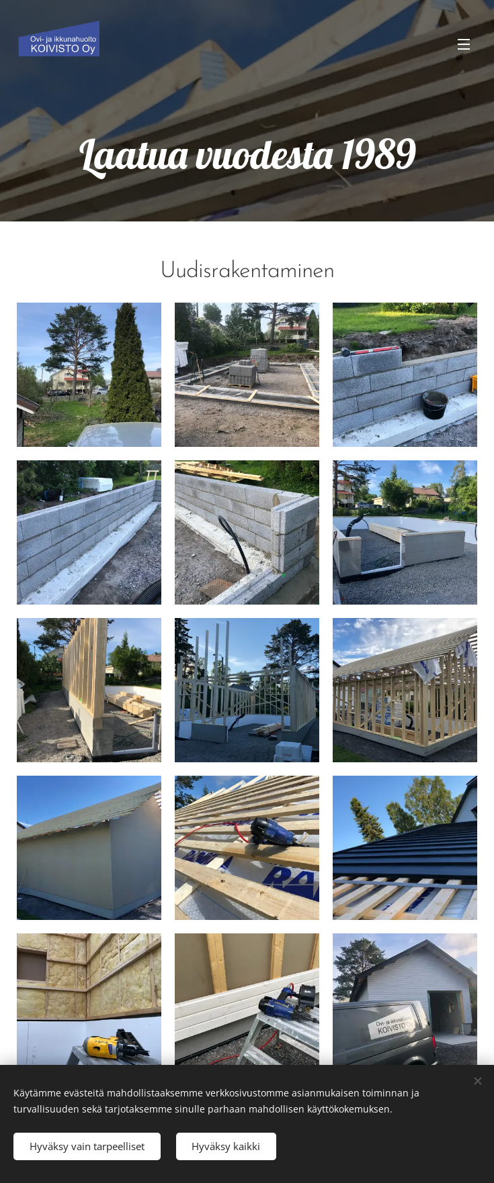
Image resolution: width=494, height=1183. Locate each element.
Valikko (464, 44)
